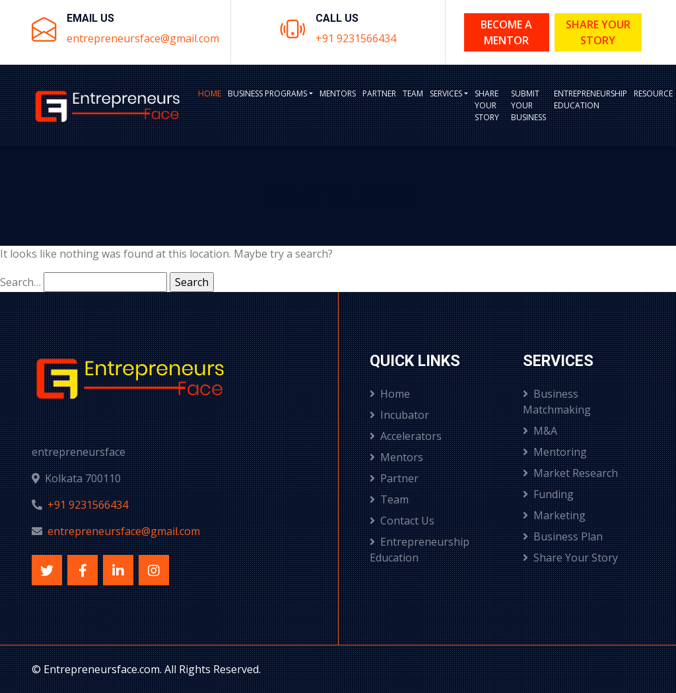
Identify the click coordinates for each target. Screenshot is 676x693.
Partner (379, 93)
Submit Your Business (528, 105)
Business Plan (563, 536)
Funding (548, 494)
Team (413, 93)
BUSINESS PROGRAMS (267, 93)
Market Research (570, 473)
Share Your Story (598, 32)
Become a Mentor (506, 32)
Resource (653, 93)
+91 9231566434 (356, 38)
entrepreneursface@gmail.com (143, 38)
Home (209, 93)
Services (446, 93)
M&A (540, 430)
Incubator (399, 415)
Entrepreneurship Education (590, 99)
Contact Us (402, 520)
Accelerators (406, 436)
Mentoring (555, 452)
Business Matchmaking (557, 401)
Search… (20, 282)
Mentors (338, 93)
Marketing (554, 515)
